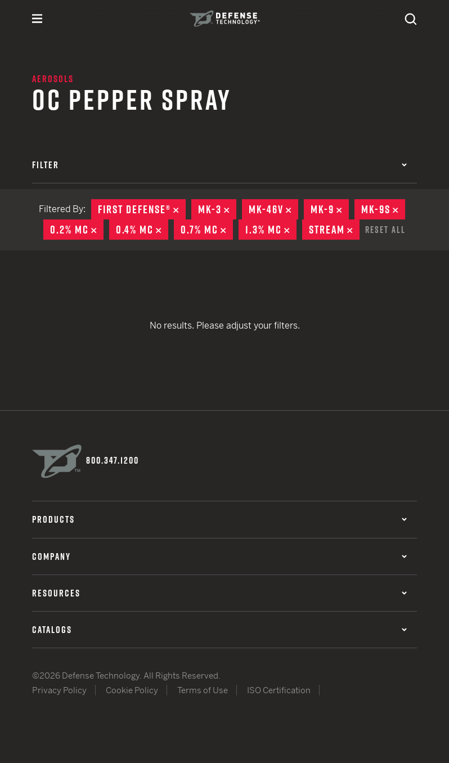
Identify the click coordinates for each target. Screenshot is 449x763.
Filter (219, 165)
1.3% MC (271, 229)
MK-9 (330, 209)
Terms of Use (202, 689)
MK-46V (273, 209)
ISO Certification (279, 689)
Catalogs (219, 628)
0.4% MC (142, 229)
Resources (219, 592)
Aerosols (53, 79)
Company (219, 555)
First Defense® (142, 209)
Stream (334, 229)
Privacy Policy (59, 689)
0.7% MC (207, 229)
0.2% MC (77, 229)
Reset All (385, 229)
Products (219, 519)
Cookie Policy (132, 689)
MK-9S (383, 209)
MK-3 (217, 209)
